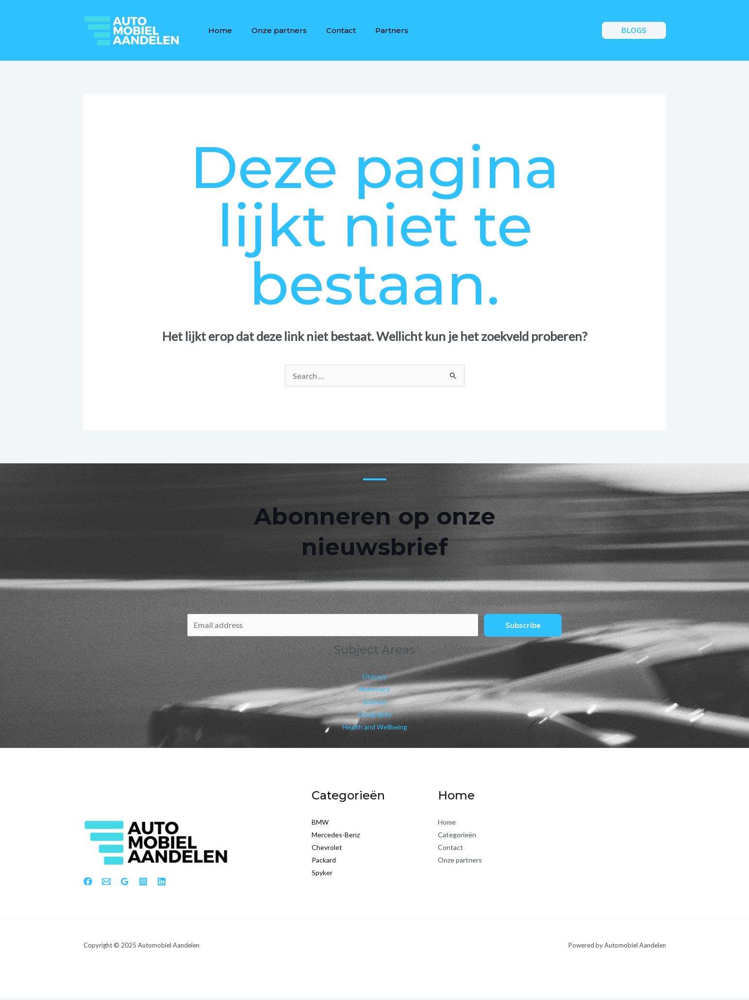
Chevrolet (327, 850)
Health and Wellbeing (374, 729)
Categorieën (457, 837)
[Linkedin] (161, 884)
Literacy (375, 679)
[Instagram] (143, 884)
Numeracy (374, 691)
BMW (320, 825)
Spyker (322, 875)
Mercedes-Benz (336, 837)
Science (374, 704)
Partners (378, 30)
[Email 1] (106, 884)
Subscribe (523, 626)
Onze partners (273, 30)
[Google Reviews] (124, 884)
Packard (324, 863)
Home (218, 30)
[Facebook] (87, 884)
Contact (331, 30)
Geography (375, 716)
